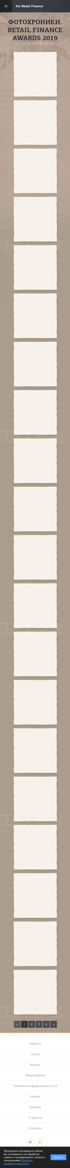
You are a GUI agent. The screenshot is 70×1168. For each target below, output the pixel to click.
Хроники (35, 1107)
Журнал (35, 1065)
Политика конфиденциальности (35, 1086)
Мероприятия (35, 1075)
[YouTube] (39, 1141)
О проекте (35, 1118)
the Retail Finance (29, 6)
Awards (35, 1096)
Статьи (35, 1054)
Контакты (35, 1128)
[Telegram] (30, 1141)
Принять (58, 1157)
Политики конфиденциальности (18, 1162)
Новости (35, 1043)
